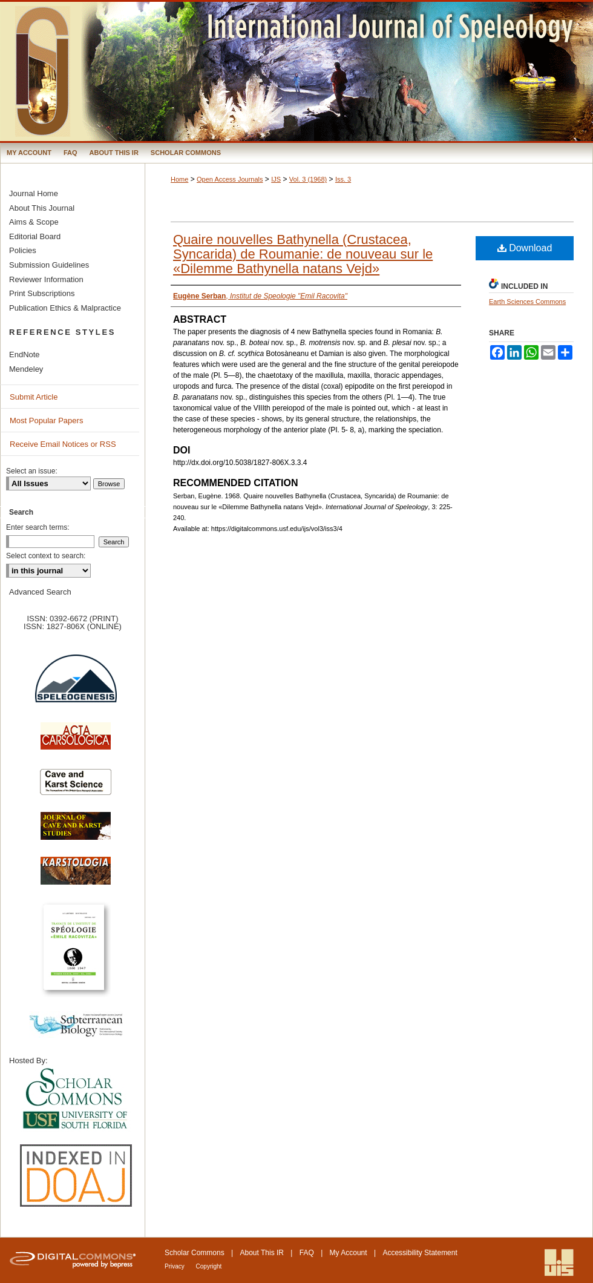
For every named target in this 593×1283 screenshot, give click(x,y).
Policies (22, 250)
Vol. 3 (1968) (308, 179)
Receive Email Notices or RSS (63, 444)
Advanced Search (40, 591)
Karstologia (75, 877)
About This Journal (41, 208)
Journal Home (33, 193)
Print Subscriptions (41, 293)
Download (524, 248)
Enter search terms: (38, 527)
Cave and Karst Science (75, 787)
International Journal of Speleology (296, 71)
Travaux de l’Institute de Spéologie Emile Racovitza (75, 954)
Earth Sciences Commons (527, 301)
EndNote (24, 354)
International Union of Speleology (559, 1262)
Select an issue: (31, 471)
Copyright (209, 1266)
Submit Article (33, 396)
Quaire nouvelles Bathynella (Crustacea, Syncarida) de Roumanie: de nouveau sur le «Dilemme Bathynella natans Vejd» (303, 254)
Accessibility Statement (419, 1252)
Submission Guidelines (49, 264)
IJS (276, 179)
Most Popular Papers (46, 420)
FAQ (307, 1252)
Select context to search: (45, 556)
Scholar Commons (194, 1252)
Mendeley (26, 369)
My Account (348, 1252)
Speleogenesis (75, 686)
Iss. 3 (343, 179)
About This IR (262, 1252)
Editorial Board (35, 236)
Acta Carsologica (75, 742)
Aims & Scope (34, 221)
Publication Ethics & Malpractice (65, 307)
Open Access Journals (230, 179)
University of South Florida (75, 1099)
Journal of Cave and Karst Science (75, 832)
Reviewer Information (46, 279)
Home (179, 179)
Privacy (175, 1266)
